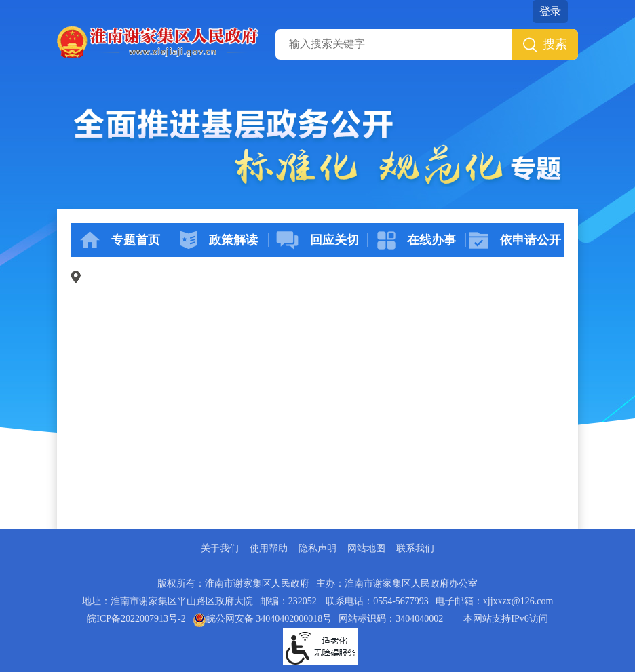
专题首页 (120, 240)
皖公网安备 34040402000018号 (262, 619)
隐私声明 (317, 548)
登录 (550, 11)
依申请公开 (515, 240)
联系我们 (415, 548)
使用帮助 (269, 548)
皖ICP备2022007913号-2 (136, 619)
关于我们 (220, 548)
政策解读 (219, 240)
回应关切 (317, 240)
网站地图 (366, 548)
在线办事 (416, 240)
